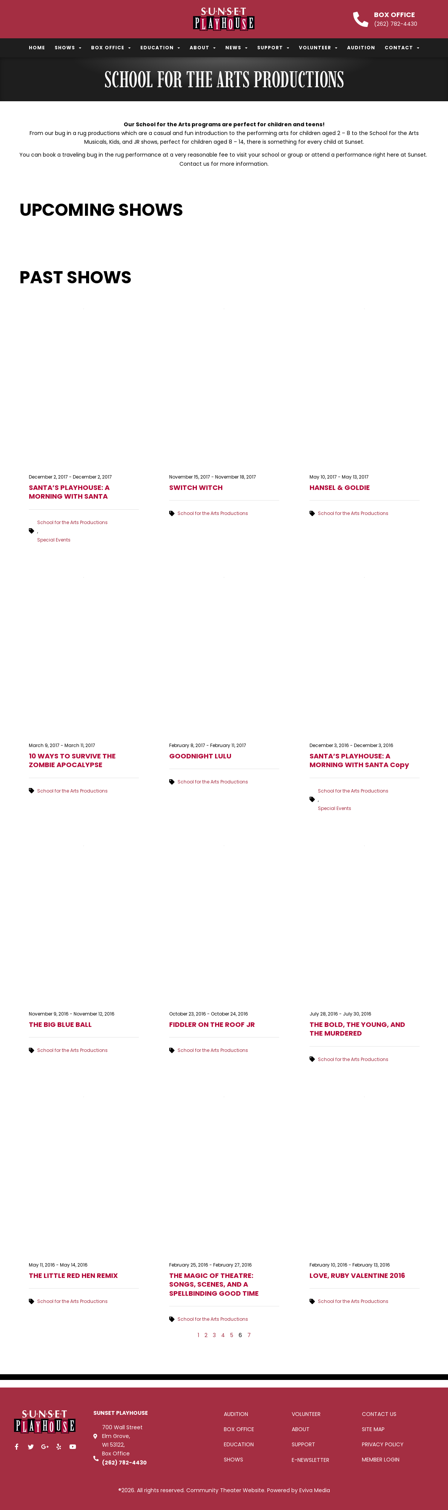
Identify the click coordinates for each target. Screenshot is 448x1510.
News (236, 48)
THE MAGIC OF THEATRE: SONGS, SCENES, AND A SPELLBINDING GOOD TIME (214, 1284)
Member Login (380, 1459)
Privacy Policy (383, 1444)
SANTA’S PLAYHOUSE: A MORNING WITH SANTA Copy (359, 760)
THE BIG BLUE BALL (60, 1024)
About (203, 48)
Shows (68, 48)
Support (273, 48)
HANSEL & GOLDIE (340, 487)
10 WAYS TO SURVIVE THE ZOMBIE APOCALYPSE (72, 760)
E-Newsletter (310, 1460)
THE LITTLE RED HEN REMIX (73, 1275)
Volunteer (318, 48)
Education (160, 48)
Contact (402, 48)
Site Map (373, 1429)
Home (37, 47)
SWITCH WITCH (196, 487)
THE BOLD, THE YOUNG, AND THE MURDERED (357, 1029)
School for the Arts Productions (72, 522)
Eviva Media (314, 1490)
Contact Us (379, 1414)
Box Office (394, 14)
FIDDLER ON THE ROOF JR (212, 1024)
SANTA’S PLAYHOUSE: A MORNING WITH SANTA (69, 492)
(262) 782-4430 (124, 1462)
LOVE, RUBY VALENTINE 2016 (357, 1275)
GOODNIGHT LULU (200, 756)
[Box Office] (360, 19)
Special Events (54, 540)
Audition (361, 47)
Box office (239, 1429)
